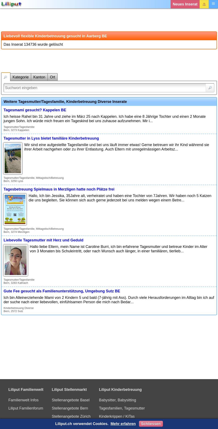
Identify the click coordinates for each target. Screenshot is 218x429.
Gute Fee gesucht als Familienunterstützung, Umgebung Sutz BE (62, 291)
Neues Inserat (185, 4)
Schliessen (151, 424)
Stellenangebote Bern (70, 408)
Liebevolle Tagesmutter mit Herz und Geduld (43, 240)
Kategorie (21, 77)
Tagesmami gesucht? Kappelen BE (35, 110)
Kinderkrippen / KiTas (117, 416)
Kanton (39, 77)
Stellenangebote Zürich (71, 416)
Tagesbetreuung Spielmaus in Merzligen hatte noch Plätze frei (59, 189)
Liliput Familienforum (25, 408)
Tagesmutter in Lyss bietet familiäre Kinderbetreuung (51, 138)
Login (204, 4)
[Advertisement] (109, 19)
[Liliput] (11, 4)
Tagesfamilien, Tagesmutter (122, 408)
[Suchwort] (109, 87)
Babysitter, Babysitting (117, 400)
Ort (52, 77)
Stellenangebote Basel (71, 400)
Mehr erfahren (123, 424)
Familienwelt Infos (23, 400)
